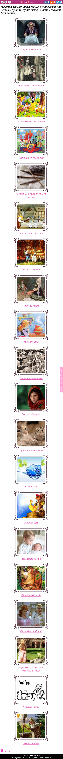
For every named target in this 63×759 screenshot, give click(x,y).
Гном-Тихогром (31, 306)
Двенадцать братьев (31, 378)
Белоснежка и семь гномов (31, 122)
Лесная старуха (31, 743)
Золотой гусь (31, 523)
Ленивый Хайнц (31, 707)
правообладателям (41, 758)
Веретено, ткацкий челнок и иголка (31, 196)
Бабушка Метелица (31, 49)
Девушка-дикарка (31, 414)
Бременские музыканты (31, 158)
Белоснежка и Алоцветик (31, 85)
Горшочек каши (31, 342)
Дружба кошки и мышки (31, 450)
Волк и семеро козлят (31, 233)
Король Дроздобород (31, 631)
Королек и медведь (31, 595)
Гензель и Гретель (31, 270)
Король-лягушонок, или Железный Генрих (31, 669)
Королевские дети (31, 559)
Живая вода (31, 487)
